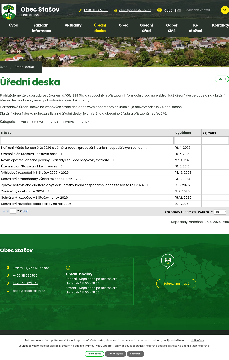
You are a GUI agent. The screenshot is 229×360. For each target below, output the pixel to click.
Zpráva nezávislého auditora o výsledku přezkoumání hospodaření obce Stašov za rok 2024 (75, 185)
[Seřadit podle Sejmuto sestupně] (218, 133)
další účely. (197, 340)
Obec (123, 25)
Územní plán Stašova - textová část (32, 153)
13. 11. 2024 (183, 178)
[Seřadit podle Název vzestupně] (13, 132)
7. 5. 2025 (183, 185)
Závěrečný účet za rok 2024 (25, 191)
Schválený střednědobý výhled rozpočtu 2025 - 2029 (45, 178)
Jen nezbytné (116, 353)
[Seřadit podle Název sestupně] (13, 133)
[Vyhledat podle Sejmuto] (215, 140)
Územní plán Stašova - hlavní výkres (32, 166)
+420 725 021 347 (25, 282)
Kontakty (220, 25)
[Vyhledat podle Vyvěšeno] (188, 140)
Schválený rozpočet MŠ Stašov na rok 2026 (34, 197)
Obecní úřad (146, 28)
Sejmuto (210, 133)
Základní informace (41, 28)
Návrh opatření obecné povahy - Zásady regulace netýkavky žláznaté (58, 160)
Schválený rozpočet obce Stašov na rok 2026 (39, 203)
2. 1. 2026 (182, 203)
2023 (39, 122)
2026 (85, 122)
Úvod (13, 25)
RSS (222, 79)
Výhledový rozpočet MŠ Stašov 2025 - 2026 (35, 172)
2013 (24, 122)
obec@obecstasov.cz (29, 290)
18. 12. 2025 (184, 197)
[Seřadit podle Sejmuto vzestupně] (218, 132)
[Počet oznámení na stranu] (220, 210)
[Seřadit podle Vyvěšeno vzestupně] (193, 132)
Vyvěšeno (184, 133)
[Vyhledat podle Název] (87, 140)
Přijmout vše (93, 353)
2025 (70, 122)
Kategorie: (8, 121)
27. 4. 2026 (184, 160)
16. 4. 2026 (183, 147)
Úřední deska (100, 28)
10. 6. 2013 (183, 153)
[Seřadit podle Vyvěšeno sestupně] (193, 133)
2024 (55, 122)
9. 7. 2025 (183, 191)
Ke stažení (195, 28)
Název (6, 133)
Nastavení (137, 353)
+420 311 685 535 (25, 274)
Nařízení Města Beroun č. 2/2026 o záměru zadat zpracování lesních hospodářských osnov (75, 147)
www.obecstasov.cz (102, 107)
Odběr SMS (172, 10)
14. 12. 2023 (184, 172)
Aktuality (73, 25)
